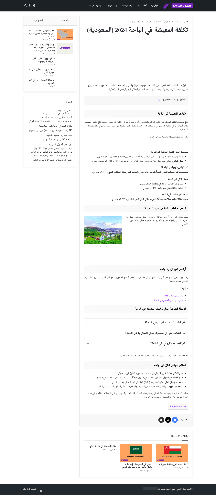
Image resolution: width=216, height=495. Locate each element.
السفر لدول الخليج (183, 489)
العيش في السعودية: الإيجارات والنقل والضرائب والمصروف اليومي (136, 466)
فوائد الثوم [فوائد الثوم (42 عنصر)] (67, 153)
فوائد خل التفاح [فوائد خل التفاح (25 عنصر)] (66, 157)
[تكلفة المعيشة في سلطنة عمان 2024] (172, 453)
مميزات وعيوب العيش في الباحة (168, 300)
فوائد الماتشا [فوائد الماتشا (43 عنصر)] (36, 153)
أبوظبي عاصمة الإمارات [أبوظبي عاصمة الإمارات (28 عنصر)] (63, 111)
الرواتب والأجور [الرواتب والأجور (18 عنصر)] (53, 119)
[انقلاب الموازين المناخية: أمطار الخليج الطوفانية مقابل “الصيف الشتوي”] (64, 35)
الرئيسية (154, 6)
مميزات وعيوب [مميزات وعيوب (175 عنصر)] (63, 161)
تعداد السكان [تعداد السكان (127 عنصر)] (65, 127)
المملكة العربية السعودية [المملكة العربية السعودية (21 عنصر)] (64, 123)
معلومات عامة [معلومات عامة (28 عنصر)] (37, 157)
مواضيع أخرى (96, 6)
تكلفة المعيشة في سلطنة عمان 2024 (173, 464)
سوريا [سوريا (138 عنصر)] (64, 136)
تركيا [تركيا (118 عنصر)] (31, 123)
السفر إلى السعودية (170, 22)
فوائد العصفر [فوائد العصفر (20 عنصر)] (57, 153)
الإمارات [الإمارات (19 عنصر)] (42, 115)
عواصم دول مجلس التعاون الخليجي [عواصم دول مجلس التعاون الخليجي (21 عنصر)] (60, 150)
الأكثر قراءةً (37, 21)
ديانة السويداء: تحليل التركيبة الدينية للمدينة (41, 71)
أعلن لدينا (142, 6)
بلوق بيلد (26, 489)
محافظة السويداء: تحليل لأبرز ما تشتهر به (41, 82)
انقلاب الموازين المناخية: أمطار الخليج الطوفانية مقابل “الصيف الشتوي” (41, 35)
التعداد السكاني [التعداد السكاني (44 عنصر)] (65, 119)
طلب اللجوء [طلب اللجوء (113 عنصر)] (52, 136)
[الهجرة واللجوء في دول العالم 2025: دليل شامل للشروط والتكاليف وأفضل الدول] (64, 49)
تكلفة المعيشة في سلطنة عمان (103, 446)
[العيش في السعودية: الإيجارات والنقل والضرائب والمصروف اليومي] (136, 453)
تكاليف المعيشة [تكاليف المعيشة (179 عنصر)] (48, 127)
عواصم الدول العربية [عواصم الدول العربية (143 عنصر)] (60, 146)
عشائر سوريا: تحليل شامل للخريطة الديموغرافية (43, 60)
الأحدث (64, 21)
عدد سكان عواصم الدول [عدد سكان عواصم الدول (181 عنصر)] (57, 141)
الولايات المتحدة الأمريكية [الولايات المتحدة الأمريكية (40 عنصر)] (45, 123)
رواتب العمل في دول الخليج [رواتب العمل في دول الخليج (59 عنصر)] (41, 132)
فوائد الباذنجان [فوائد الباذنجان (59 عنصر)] (40, 150)
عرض (159, 100)
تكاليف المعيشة (177, 407)
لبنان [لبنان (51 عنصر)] (58, 157)
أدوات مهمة (129, 6)
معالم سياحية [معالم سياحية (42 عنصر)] (49, 157)
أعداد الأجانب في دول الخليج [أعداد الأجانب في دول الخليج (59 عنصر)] (59, 115)
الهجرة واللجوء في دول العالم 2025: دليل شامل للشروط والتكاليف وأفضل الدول (41, 49)
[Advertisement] (136, 57)
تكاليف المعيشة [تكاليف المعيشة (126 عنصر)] (63, 132)
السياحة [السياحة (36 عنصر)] (44, 119)
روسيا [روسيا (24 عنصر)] (70, 136)
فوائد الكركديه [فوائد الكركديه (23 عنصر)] (47, 153)
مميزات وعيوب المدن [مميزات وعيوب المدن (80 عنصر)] (43, 161)
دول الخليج (113, 6)
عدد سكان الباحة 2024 (173, 296)
